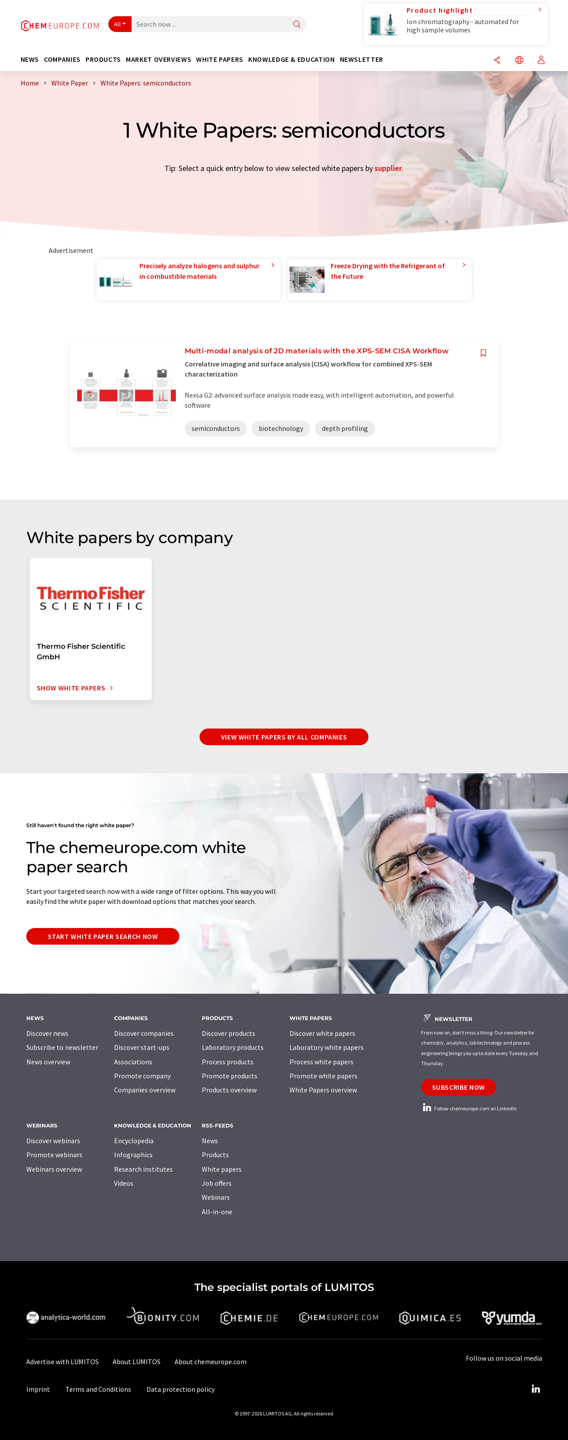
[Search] (297, 25)
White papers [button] (219, 59)
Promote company (142, 1075)
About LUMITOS (137, 1361)
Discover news (47, 1033)
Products (215, 1154)
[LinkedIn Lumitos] (536, 1389)
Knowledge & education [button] (291, 59)
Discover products (228, 1033)
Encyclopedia (134, 1140)
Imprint (38, 1389)
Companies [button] (62, 59)
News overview (48, 1061)
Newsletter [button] (361, 59)
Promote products (229, 1075)
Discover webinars (53, 1140)
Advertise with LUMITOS (62, 1361)
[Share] (497, 61)
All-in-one (217, 1211)
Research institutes (143, 1169)
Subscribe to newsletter (62, 1047)
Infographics (133, 1154)
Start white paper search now (103, 936)
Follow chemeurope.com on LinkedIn (469, 1108)
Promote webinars (54, 1154)
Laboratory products (233, 1047)
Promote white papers (323, 1075)
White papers (222, 1169)
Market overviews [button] (158, 59)
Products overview (229, 1089)
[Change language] (519, 61)
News (210, 1140)
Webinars (216, 1197)
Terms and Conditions (98, 1389)
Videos (123, 1183)
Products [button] (103, 59)
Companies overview (144, 1089)
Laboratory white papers (326, 1047)
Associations (133, 1061)
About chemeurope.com (210, 1361)
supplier (388, 168)
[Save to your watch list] (483, 353)
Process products (228, 1061)
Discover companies (144, 1033)
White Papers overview (323, 1089)
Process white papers (321, 1061)
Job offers (217, 1183)
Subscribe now (458, 1087)
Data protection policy (180, 1389)
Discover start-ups (141, 1047)
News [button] (30, 59)
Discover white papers (322, 1033)
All (117, 24)
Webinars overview (54, 1169)
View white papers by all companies (284, 736)
